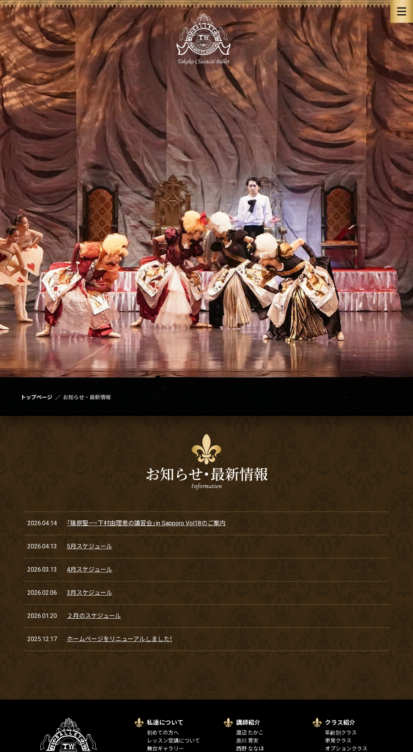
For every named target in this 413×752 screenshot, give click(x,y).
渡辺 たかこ (250, 733)
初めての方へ (163, 733)
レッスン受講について (173, 741)
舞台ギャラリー (165, 749)
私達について (165, 722)
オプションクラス (346, 749)
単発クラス (338, 741)
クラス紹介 (340, 722)
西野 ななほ (250, 749)
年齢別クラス (341, 733)
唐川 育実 (247, 741)
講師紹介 (248, 722)
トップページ (36, 397)
